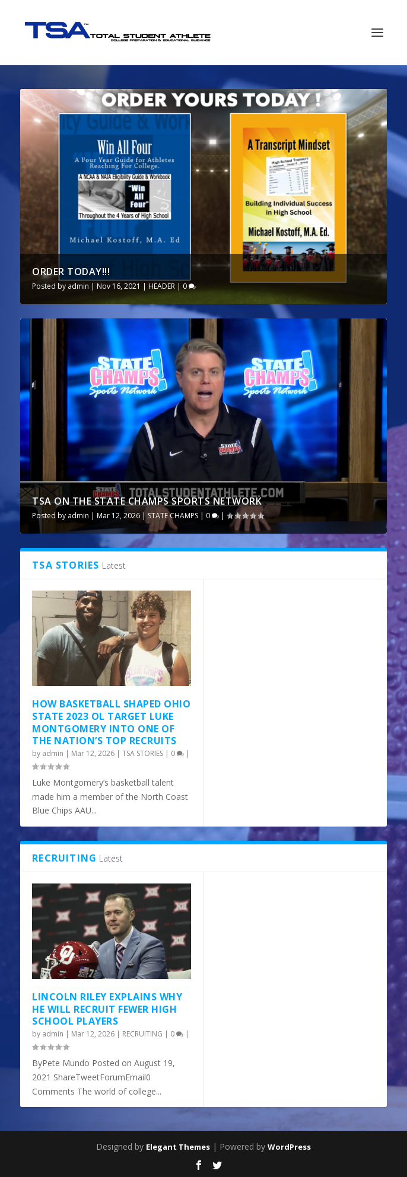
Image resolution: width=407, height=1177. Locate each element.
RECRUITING (142, 1034)
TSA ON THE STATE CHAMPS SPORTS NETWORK (147, 501)
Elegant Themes (178, 1146)
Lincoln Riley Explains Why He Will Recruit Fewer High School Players (107, 1009)
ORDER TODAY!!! (71, 271)
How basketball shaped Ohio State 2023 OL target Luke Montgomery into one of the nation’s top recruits (111, 722)
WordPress (289, 1146)
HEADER (161, 286)
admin (78, 286)
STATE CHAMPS (173, 516)
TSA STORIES (142, 753)
